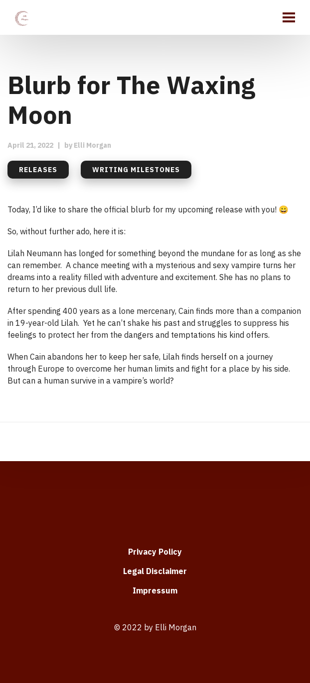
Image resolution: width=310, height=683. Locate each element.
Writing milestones (136, 169)
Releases (38, 169)
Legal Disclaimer (155, 571)
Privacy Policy (155, 552)
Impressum (155, 590)
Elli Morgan (92, 145)
